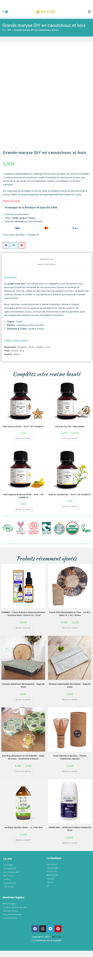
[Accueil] (3, 30)
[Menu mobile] (89, 11)
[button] (6, 245)
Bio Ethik (56, 936)
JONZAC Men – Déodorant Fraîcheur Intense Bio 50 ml (69, 828)
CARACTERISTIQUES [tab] (46, 264)
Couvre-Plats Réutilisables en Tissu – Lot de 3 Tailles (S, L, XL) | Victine (69, 613)
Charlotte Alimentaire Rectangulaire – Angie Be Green (23, 685)
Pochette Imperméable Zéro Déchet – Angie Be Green (70, 685)
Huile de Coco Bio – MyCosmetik (69, 426)
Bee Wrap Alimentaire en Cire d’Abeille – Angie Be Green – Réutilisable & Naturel (23, 757)
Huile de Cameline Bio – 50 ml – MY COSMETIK (70, 494)
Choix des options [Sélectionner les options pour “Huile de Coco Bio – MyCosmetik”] (70, 438)
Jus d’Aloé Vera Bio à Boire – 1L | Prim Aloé (23, 827)
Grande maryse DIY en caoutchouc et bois (36, 30)
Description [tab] (46, 259)
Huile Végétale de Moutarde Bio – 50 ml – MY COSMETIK (23, 496)
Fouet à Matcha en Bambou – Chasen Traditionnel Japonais (69, 757)
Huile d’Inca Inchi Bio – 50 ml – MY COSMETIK (23, 426)
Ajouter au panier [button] (23, 438)
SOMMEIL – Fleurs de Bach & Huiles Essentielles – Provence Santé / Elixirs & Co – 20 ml (23, 613)
